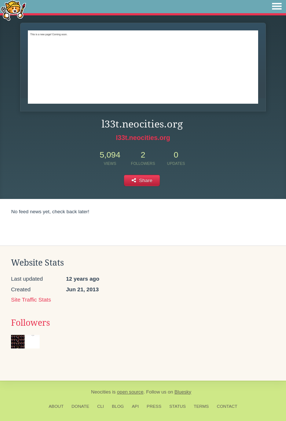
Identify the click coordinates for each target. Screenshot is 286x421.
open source (130, 392)
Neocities (101, 392)
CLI (100, 406)
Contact (227, 406)
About (56, 406)
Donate (80, 406)
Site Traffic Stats (31, 299)
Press (154, 406)
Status (177, 406)
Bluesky (183, 392)
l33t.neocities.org (143, 137)
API (135, 406)
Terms (201, 406)
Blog (118, 406)
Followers (30, 323)
